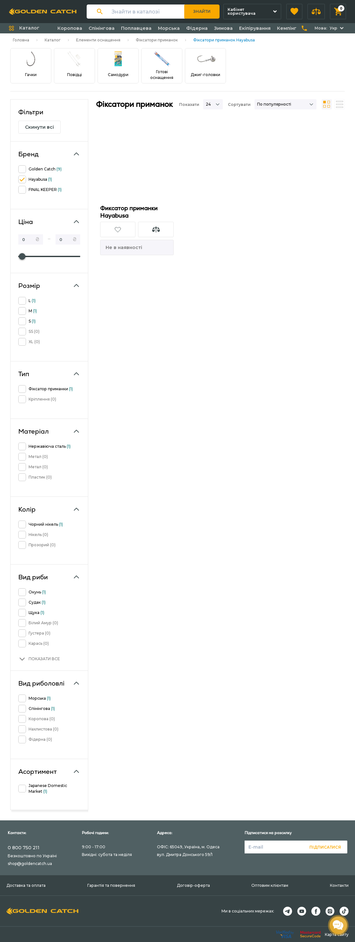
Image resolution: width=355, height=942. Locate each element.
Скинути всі (39, 127)
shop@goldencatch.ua (30, 863)
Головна (21, 40)
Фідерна (197, 28)
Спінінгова (102, 28)
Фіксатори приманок (157, 40)
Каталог (53, 40)
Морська (169, 28)
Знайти (202, 11)
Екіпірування (255, 28)
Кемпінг (287, 28)
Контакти (339, 885)
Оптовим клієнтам (269, 885)
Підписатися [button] (325, 847)
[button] (294, 11)
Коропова (69, 28)
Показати (189, 104)
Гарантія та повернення (111, 885)
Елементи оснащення (98, 40)
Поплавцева (136, 28)
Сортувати (239, 104)
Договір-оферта (193, 885)
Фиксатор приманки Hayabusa (129, 211)
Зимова (223, 28)
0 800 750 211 (23, 848)
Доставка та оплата (26, 885)
